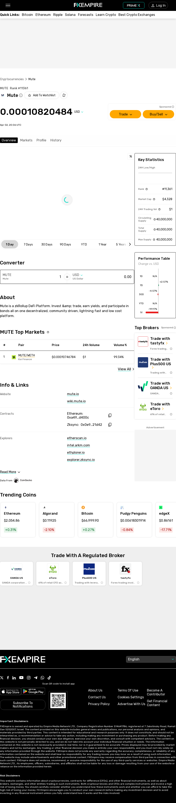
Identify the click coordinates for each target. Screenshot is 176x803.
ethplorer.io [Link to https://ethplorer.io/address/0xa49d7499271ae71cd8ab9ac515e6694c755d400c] (76, 452)
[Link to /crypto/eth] (43, 15)
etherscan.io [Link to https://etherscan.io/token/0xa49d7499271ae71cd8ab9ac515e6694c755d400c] (76, 438)
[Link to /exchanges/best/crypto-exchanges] (136, 15)
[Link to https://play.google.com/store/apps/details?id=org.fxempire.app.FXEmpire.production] (33, 692)
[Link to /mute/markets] (126, 369)
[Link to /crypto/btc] (27, 15)
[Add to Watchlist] (42, 95)
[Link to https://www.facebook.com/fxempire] (8, 678)
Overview (9, 140)
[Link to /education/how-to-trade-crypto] (106, 15)
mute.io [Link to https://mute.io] (73, 394)
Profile (41, 140)
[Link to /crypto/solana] (70, 15)
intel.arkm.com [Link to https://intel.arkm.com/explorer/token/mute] (78, 445)
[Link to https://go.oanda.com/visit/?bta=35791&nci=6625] (155, 388)
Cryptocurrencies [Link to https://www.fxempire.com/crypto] (12, 79)
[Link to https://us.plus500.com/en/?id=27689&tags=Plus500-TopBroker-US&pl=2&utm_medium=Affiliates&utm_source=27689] (155, 365)
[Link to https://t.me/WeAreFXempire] (35, 678)
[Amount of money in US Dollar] (115, 277)
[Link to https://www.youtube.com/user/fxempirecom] (21, 678)
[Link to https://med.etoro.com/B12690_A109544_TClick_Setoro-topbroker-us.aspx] (155, 409)
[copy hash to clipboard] (110, 415)
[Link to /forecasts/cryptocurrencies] (85, 15)
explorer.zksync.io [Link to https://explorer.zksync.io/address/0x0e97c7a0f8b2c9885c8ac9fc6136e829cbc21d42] (81, 460)
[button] (7, 5)
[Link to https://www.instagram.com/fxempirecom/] (29, 678)
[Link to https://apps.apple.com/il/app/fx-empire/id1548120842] (10, 692)
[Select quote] (78, 112)
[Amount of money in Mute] (45, 277)
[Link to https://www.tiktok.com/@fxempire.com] (49, 678)
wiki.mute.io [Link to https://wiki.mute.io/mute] (76, 401)
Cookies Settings (131, 697)
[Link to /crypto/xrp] (58, 15)
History (55, 140)
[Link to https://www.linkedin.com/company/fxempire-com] (14, 678)
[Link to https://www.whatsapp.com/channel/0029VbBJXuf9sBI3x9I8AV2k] (42, 678)
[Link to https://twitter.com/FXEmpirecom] (2, 678)
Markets (26, 140)
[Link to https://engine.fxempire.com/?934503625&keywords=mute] (30, 357)
